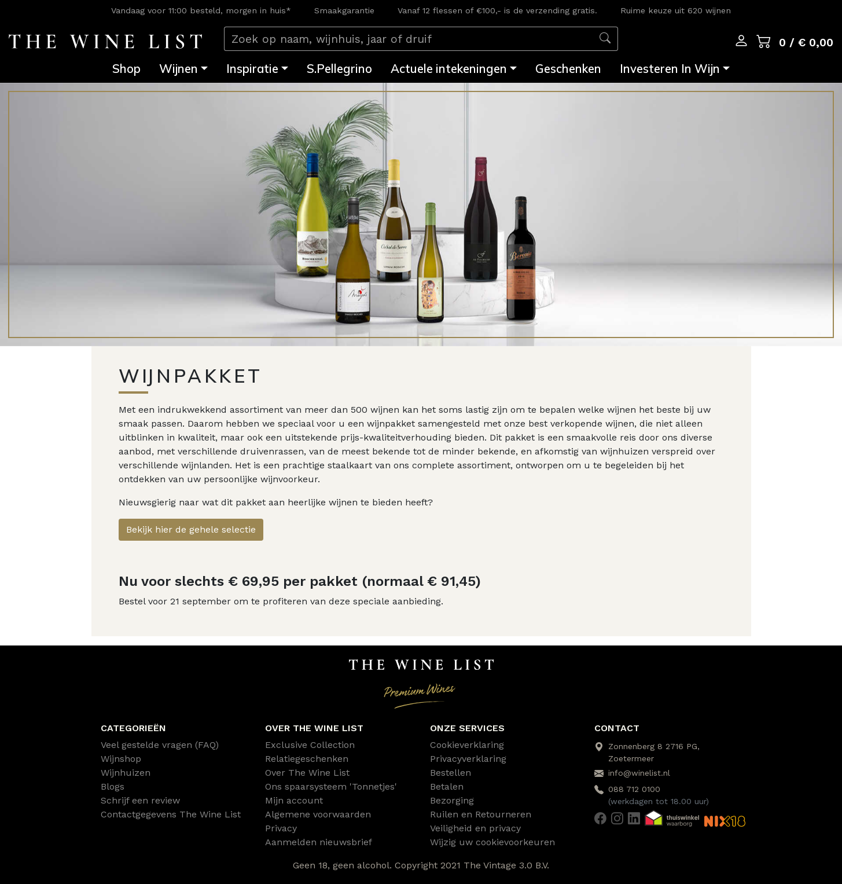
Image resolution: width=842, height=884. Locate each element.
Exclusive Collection (310, 744)
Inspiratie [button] (252, 68)
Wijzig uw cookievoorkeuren (492, 842)
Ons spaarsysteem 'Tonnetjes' (331, 786)
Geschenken (568, 68)
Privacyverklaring (468, 758)
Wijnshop (121, 758)
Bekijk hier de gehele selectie (191, 529)
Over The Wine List (307, 772)
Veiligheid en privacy (475, 828)
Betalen (447, 786)
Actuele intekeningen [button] (449, 68)
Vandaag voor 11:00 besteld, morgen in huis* (201, 10)
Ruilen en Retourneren (480, 814)
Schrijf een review (140, 800)
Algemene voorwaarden (318, 814)
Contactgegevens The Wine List (171, 814)
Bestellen (450, 772)
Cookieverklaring (467, 744)
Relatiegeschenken (306, 758)
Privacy (281, 828)
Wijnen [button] (178, 68)
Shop (126, 68)
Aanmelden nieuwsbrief (318, 842)
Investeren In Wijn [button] (670, 68)
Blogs (112, 786)
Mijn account (294, 800)
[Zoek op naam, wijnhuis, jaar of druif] (409, 39)
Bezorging (452, 800)
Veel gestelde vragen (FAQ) (160, 744)
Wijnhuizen (125, 772)
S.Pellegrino (339, 68)
